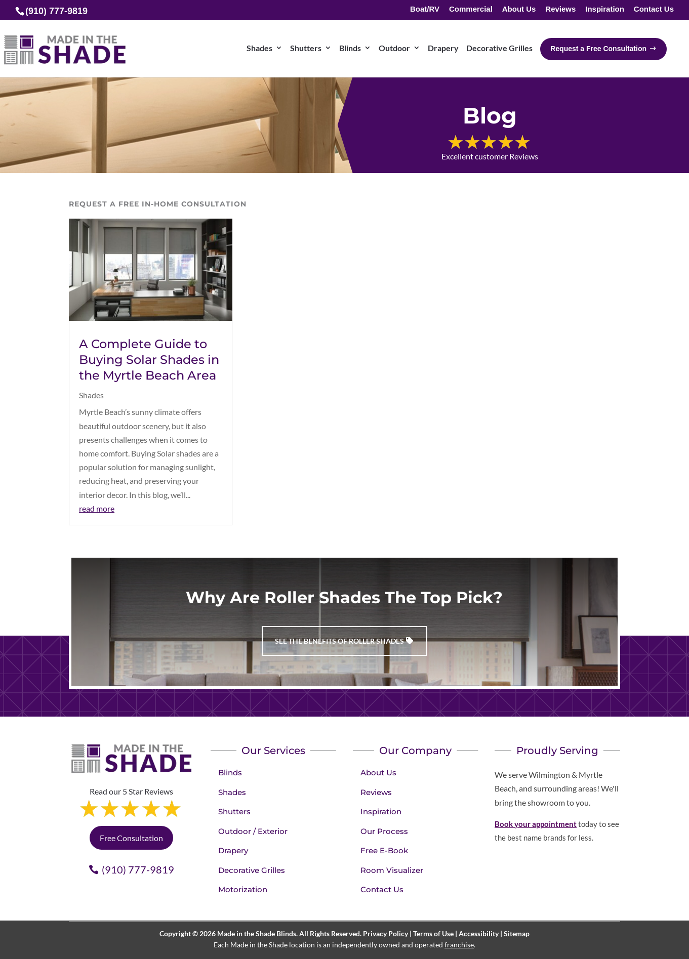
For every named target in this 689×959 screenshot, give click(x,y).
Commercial (471, 9)
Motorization (242, 889)
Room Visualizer (391, 870)
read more (96, 508)
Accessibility (479, 933)
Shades (91, 395)
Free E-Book (384, 850)
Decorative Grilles (251, 870)
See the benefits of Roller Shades (339, 641)
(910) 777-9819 (138, 869)
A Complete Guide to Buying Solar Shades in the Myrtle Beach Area (149, 360)
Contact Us (654, 9)
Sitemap (517, 933)
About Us (519, 9)
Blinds (230, 772)
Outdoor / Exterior (253, 831)
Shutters (234, 811)
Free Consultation (131, 838)
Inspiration (604, 9)
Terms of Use (433, 933)
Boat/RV (424, 9)
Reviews (560, 9)
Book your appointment (536, 823)
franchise (459, 944)
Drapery (233, 850)
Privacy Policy (385, 933)
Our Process (384, 831)
